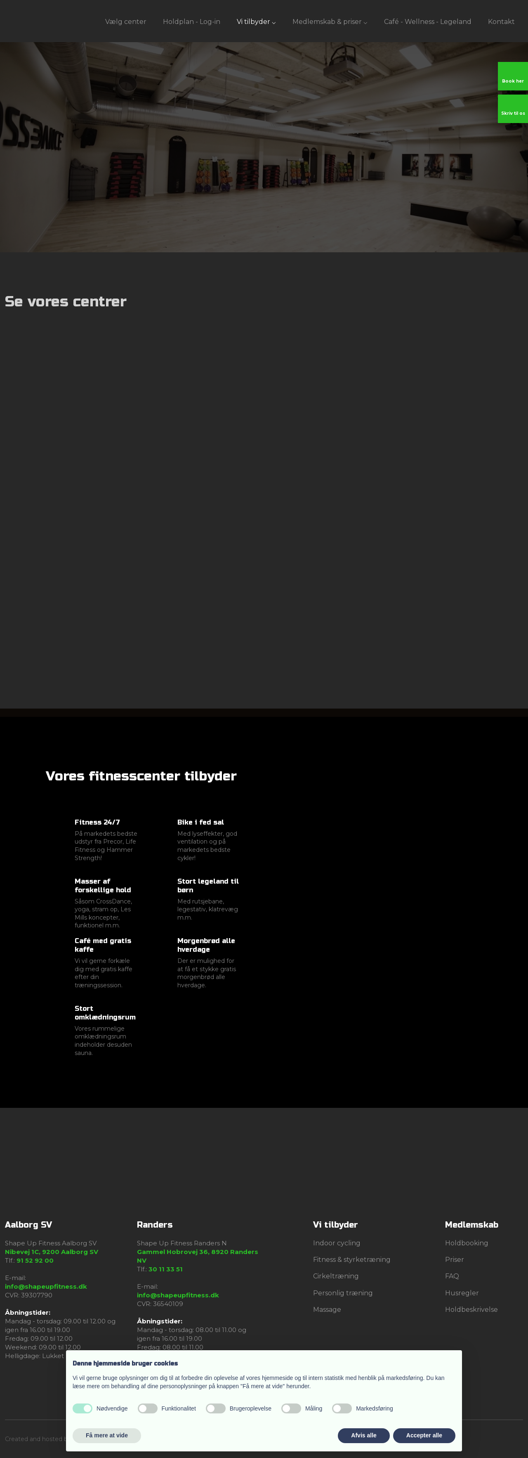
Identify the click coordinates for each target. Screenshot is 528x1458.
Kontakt (501, 22)
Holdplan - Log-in (191, 22)
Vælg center (125, 22)
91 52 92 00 (35, 1260)
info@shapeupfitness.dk (46, 1286)
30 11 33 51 (165, 1269)
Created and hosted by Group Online (58, 1439)
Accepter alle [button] (424, 1435)
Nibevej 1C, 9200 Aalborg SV (51, 1252)
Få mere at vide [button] (107, 1435)
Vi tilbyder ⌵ (256, 22)
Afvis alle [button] (363, 1435)
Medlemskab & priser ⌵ (330, 22)
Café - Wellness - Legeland (427, 22)
